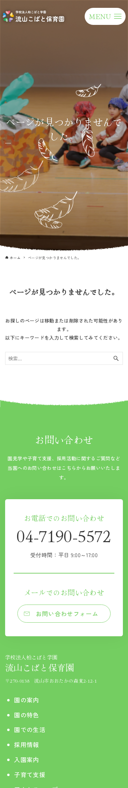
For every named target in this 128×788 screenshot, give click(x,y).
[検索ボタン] (116, 358)
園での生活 (29, 729)
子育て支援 (29, 774)
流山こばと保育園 (51, 663)
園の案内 (26, 700)
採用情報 (26, 744)
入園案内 (26, 759)
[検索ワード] (64, 358)
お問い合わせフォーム (67, 613)
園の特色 (26, 715)
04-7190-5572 (64, 541)
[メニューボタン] (105, 16)
